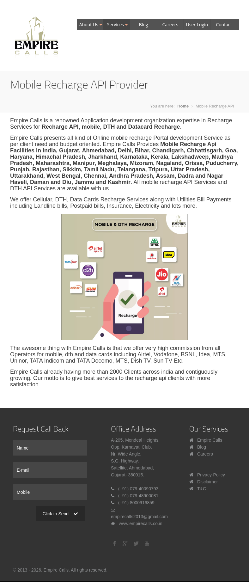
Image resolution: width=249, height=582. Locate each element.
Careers (170, 24)
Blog (143, 24)
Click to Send (60, 513)
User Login (197, 24)
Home (183, 106)
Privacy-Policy (211, 474)
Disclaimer (207, 481)
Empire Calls (209, 440)
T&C (201, 488)
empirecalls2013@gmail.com (139, 516)
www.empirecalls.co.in (140, 523)
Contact (224, 24)
